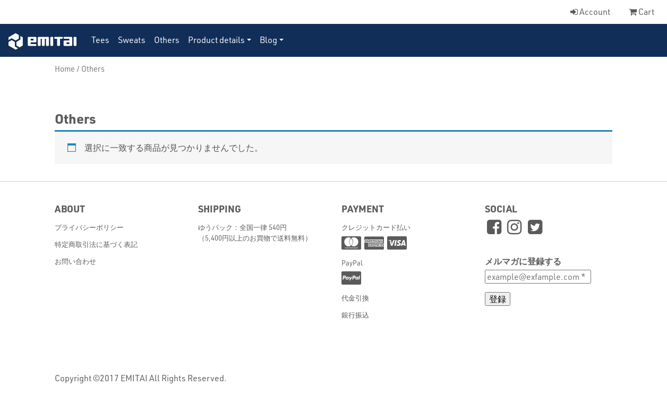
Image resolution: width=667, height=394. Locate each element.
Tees (100, 39)
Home (65, 68)
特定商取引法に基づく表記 (96, 244)
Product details (216, 39)
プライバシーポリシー (89, 227)
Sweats (132, 39)
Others (166, 39)
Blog (268, 39)
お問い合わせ (75, 260)
